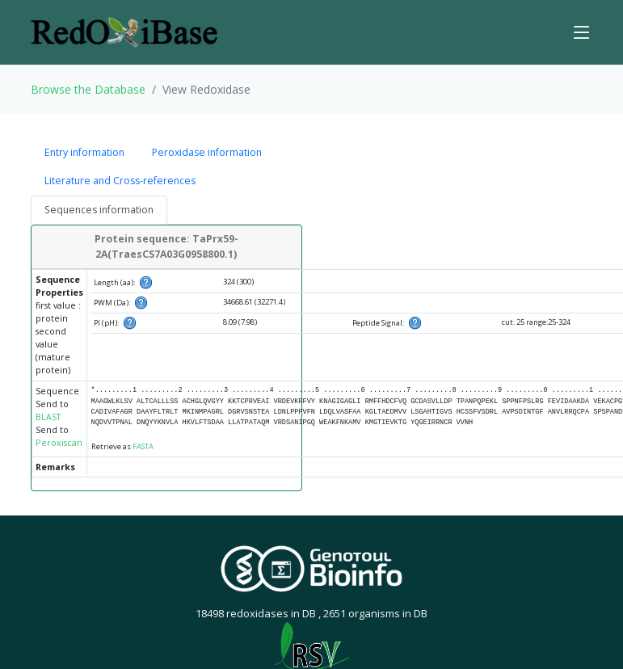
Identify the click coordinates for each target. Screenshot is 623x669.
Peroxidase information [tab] (207, 152)
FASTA (143, 446)
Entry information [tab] (84, 152)
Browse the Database (88, 89)
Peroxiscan (59, 442)
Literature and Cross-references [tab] (120, 180)
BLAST (48, 417)
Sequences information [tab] (99, 210)
